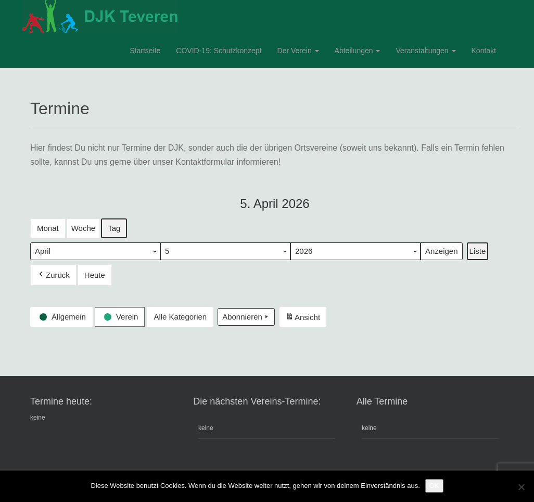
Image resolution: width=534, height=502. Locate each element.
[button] (61, 317)
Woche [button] (83, 228)
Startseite (145, 50)
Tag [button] (114, 228)
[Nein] (521, 487)
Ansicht (306, 316)
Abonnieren (246, 317)
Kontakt (484, 50)
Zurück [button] (53, 275)
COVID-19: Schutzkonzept (218, 50)
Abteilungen (357, 50)
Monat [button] (48, 228)
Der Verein (298, 50)
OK (434, 485)
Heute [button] (94, 275)
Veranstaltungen (425, 50)
